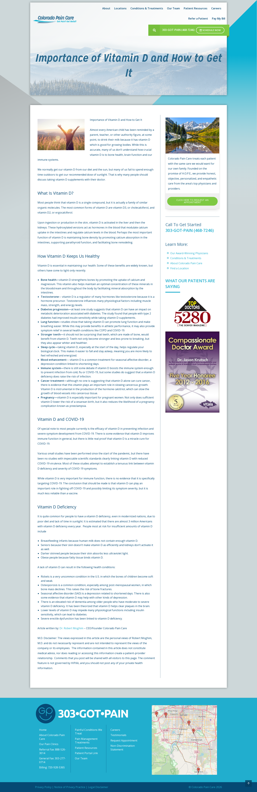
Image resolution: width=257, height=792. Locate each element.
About (106, 8)
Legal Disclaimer (98, 787)
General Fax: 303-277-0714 (52, 760)
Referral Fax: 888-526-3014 (52, 751)
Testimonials (118, 735)
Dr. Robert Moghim (71, 628)
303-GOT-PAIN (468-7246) (178, 30)
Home (43, 730)
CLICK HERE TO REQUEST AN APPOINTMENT (192, 201)
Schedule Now (210, 30)
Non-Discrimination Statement (122, 747)
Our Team (173, 8)
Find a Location (179, 268)
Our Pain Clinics (48, 744)
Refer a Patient (198, 18)
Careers (216, 8)
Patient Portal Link (86, 753)
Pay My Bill (218, 18)
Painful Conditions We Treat (88, 731)
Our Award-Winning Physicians (189, 253)
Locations (120, 8)
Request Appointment (123, 740)
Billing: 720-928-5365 (52, 767)
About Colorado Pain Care (186, 263)
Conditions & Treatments (146, 8)
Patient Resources (195, 8)
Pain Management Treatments (86, 740)
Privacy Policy (43, 787)
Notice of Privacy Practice (69, 787)
